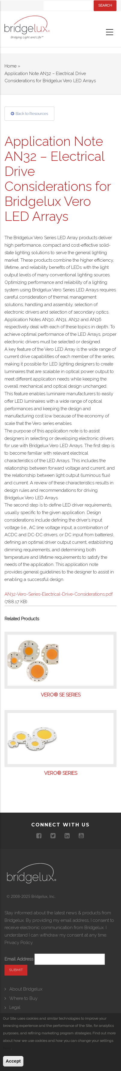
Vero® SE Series (60, 695)
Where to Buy (23, 998)
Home (11, 66)
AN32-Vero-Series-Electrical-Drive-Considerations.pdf (59, 594)
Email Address (19, 959)
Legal (14, 1007)
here (7, 1048)
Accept (13, 1061)
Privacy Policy (18, 942)
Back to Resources (32, 113)
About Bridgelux (25, 989)
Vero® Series (60, 773)
